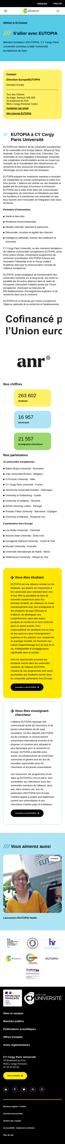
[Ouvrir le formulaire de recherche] (58, 11)
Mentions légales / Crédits (14, 1106)
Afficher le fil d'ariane (15, 22)
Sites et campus (13, 1013)
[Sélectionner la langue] (42, 3)
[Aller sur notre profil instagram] (41, 1089)
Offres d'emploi (13, 1037)
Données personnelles (13, 1114)
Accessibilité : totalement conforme (19, 1128)
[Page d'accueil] (30, 11)
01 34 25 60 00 (11, 1067)
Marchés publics (13, 1021)
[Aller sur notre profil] (5, 1089)
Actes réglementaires (16, 1044)
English (57, 4)
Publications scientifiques (19, 1029)
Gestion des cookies (12, 1121)
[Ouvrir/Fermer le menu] (5, 11)
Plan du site (8, 1135)
